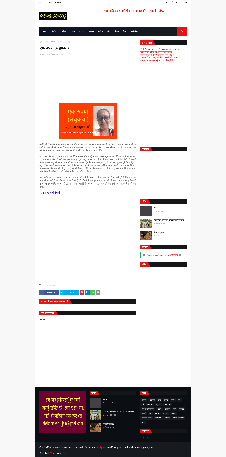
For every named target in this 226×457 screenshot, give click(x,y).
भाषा (143, 422)
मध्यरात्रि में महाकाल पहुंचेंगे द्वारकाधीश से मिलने (158, 60)
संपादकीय (168, 404)
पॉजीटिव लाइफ (146, 418)
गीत (179, 400)
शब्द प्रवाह (45, 54)
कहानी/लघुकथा (51, 41)
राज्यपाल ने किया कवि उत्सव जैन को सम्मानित (169, 220)
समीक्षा (181, 409)
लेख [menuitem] (73, 31)
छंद (150, 413)
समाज (159, 409)
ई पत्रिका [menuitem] (54, 31)
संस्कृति (167, 409)
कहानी (144, 413)
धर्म (143, 404)
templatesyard (61, 453)
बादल (155, 207)
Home (42, 2)
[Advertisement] (87, 80)
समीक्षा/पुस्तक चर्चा (148, 409)
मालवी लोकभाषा (178, 418)
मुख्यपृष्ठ (42, 41)
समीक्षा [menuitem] (100, 31)
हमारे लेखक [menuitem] (135, 31)
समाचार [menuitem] (91, 31)
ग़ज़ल (166, 400)
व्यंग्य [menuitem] (109, 31)
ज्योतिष (167, 418)
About (49, 2)
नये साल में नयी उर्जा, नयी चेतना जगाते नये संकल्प (158, 57)
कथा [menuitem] (80, 31)
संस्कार (157, 413)
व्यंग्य (172, 400)
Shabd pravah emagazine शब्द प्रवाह (162, 255)
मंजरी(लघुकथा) (159, 232)
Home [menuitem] (44, 31)
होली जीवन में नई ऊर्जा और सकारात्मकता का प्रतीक (159, 49)
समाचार (152, 400)
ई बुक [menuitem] (117, 31)
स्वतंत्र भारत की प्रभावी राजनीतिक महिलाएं (156, 52)
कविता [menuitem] (64, 31)
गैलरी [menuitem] (124, 31)
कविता (144, 400)
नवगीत (165, 413)
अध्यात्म (149, 404)
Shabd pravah (101, 447)
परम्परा (173, 413)
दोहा (174, 409)
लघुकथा (158, 404)
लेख (159, 400)
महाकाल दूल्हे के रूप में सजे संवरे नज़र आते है (157, 54)
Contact (58, 2)
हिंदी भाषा (158, 418)
